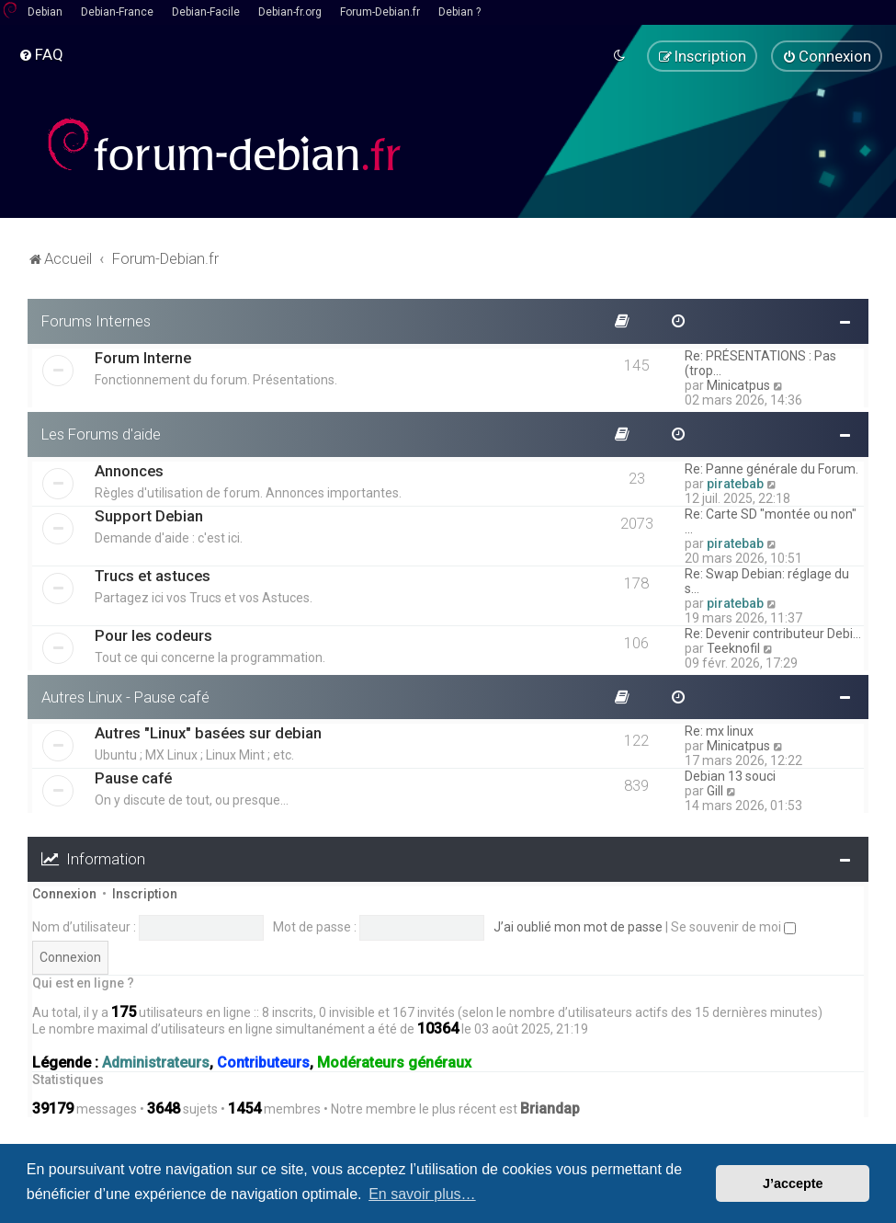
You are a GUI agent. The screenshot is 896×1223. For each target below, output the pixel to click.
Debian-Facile (206, 12)
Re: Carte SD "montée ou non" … (770, 519)
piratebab (735, 481)
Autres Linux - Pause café (125, 695)
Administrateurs (156, 1061)
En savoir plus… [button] (422, 1194)
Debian (45, 12)
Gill (715, 790)
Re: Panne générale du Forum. (771, 467)
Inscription (144, 893)
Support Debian (149, 514)
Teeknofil (733, 646)
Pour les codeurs (153, 633)
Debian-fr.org (290, 12)
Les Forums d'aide (101, 432)
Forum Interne (143, 356)
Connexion (64, 893)
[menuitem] (41, 54)
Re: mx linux (719, 730)
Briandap (550, 1107)
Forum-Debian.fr (380, 12)
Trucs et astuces (152, 574)
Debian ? (459, 12)
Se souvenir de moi (733, 925)
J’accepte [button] (793, 1183)
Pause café (133, 777)
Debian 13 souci (730, 775)
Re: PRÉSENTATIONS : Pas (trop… (760, 361)
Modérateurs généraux (394, 1061)
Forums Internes (96, 319)
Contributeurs (263, 1061)
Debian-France (117, 12)
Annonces (129, 469)
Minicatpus (738, 383)
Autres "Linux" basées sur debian (208, 732)
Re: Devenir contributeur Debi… (773, 631)
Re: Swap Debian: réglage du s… (767, 579)
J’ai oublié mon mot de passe (578, 925)
